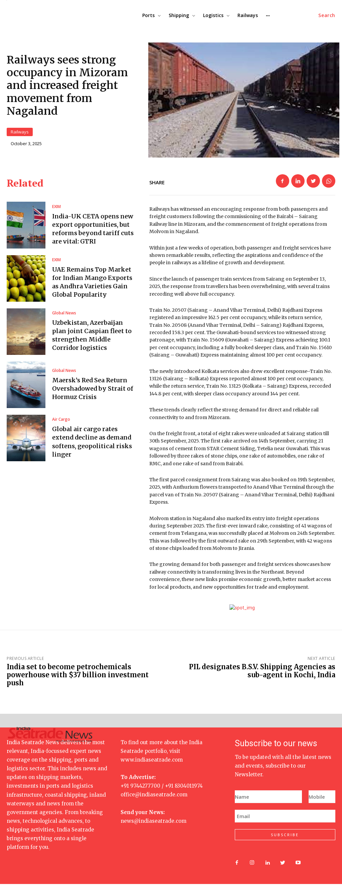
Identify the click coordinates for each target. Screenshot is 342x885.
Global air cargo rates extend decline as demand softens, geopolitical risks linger (92, 443)
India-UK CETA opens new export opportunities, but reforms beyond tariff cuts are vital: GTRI (93, 230)
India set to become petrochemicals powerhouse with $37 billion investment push (78, 676)
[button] (326, 15)
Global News (64, 314)
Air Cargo (61, 421)
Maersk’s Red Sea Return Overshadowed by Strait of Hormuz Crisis (92, 389)
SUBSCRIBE (285, 836)
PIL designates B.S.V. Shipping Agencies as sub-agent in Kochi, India (262, 672)
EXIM (56, 208)
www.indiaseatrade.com (152, 761)
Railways (20, 132)
